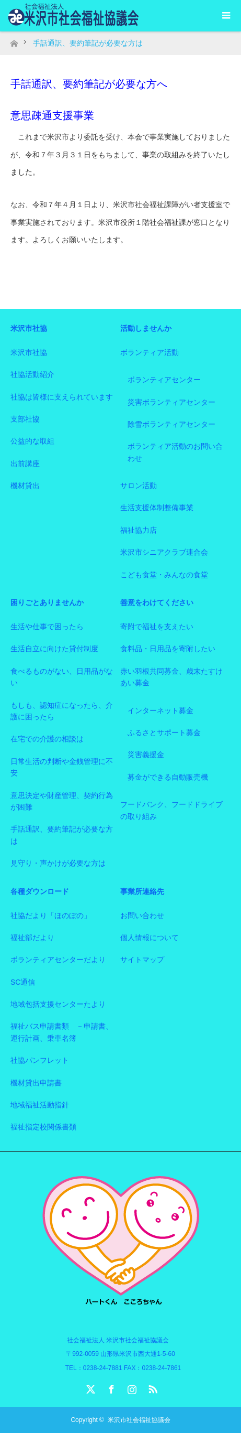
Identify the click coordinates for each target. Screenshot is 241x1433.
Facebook (110, 1387)
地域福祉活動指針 (39, 1105)
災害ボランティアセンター (171, 402)
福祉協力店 (138, 530)
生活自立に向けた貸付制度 (54, 648)
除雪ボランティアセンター (171, 424)
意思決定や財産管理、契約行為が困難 (61, 801)
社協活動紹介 (32, 374)
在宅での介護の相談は (47, 739)
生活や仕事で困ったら (47, 626)
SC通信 (22, 982)
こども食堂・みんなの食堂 (164, 574)
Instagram (131, 1387)
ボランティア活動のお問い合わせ (175, 452)
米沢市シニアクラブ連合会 (164, 552)
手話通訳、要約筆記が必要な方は (61, 835)
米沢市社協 (28, 352)
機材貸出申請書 (36, 1083)
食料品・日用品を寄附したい (167, 648)
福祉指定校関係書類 (43, 1127)
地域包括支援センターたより (58, 1004)
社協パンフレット (39, 1060)
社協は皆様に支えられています (61, 397)
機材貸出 (25, 485)
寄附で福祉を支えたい (156, 626)
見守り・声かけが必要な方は (58, 863)
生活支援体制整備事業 (156, 507)
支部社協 (25, 419)
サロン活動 (138, 485)
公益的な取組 (32, 441)
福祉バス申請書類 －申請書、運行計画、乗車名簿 (61, 1032)
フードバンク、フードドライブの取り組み (171, 810)
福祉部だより (32, 937)
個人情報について (149, 937)
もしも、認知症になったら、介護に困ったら (61, 711)
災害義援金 (146, 754)
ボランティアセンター (164, 379)
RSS (151, 1387)
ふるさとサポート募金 (164, 732)
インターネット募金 (160, 710)
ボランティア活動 (149, 352)
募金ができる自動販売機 (168, 777)
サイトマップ (142, 959)
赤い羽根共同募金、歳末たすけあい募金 (171, 677)
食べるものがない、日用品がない (61, 677)
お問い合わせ (142, 915)
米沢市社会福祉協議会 (139, 1420)
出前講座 (25, 463)
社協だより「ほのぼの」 (50, 915)
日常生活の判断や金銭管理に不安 (61, 767)
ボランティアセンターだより (58, 959)
